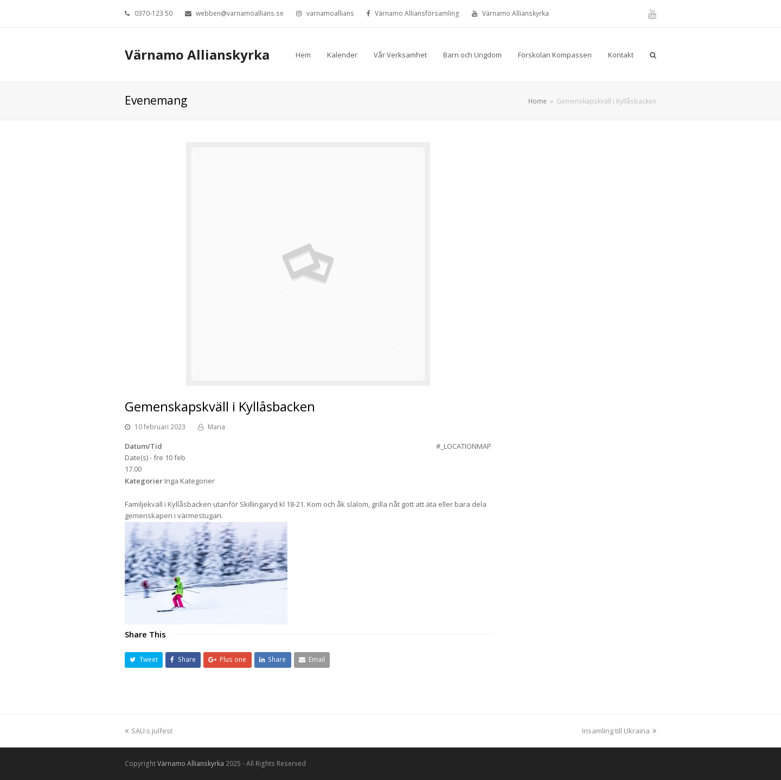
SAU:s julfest (148, 731)
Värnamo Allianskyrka (197, 54)
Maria (216, 426)
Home (537, 100)
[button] (144, 660)
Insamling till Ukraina (619, 731)
